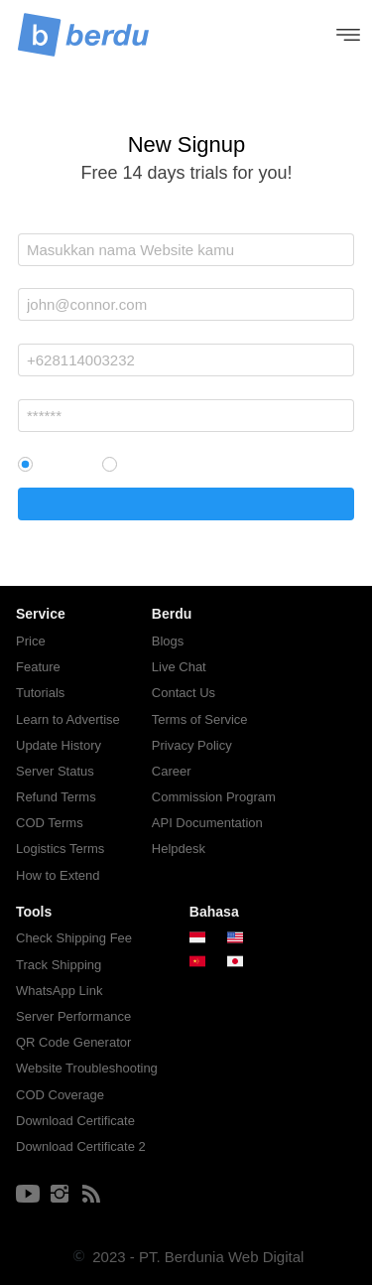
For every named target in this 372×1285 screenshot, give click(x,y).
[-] (28, 1195)
